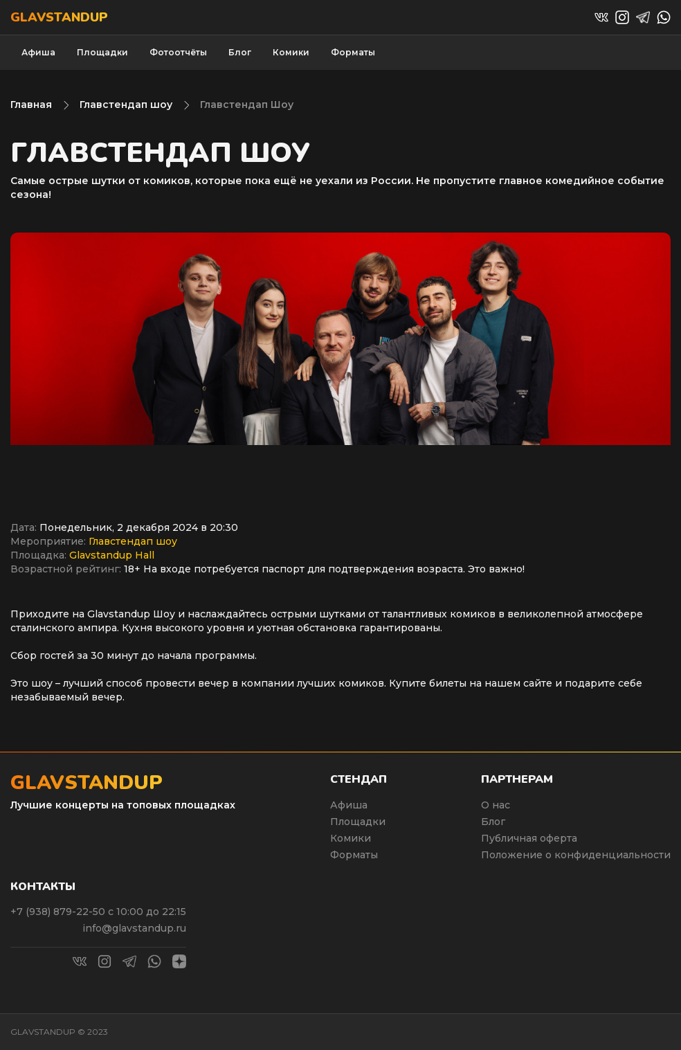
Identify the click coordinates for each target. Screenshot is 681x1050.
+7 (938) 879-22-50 (59, 911)
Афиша (38, 52)
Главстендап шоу (126, 104)
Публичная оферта (529, 838)
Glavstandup (59, 17)
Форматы (353, 52)
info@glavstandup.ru (134, 928)
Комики (291, 52)
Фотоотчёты (178, 52)
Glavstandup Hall (111, 555)
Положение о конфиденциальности (576, 855)
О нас (495, 805)
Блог (239, 52)
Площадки (102, 52)
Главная (31, 104)
